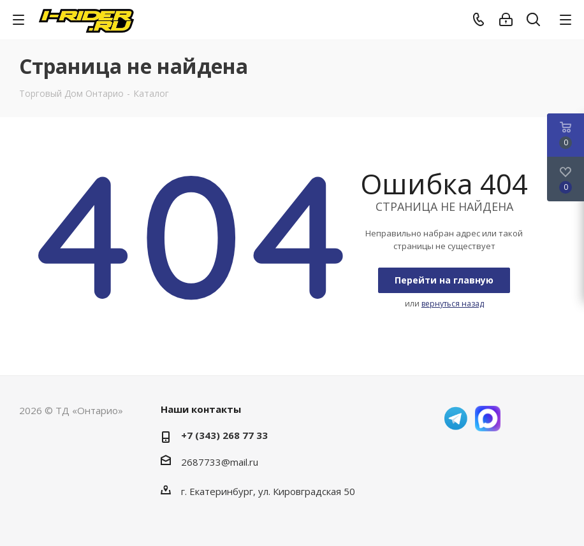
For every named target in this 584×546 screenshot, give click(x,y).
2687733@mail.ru (219, 462)
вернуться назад (452, 303)
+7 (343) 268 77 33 (224, 435)
